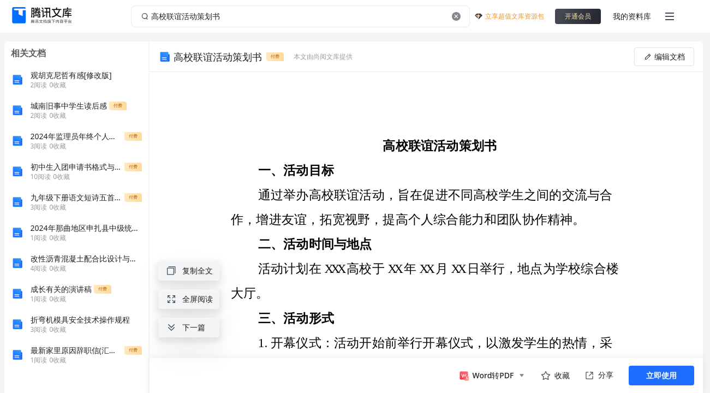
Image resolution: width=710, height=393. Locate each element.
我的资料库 (632, 16)
